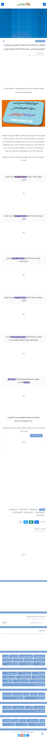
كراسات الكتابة (39, 711)
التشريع (15, 720)
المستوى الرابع (29, 512)
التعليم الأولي (40, 673)
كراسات (8, 707)
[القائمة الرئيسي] (44, 4)
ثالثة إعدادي (17, 694)
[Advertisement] (23, 23)
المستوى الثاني (13, 509)
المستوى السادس (18, 512)
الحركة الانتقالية (39, 724)
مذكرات (41, 664)
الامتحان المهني (33, 720)
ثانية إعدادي (40, 698)
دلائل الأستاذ (18, 660)
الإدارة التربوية (40, 656)
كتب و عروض (19, 707)
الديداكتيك (14, 656)
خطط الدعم (28, 660)
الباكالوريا (34, 694)
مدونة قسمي (16, 732)
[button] (36, 522)
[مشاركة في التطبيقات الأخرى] (20, 522)
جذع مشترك (18, 698)
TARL (26, 694)
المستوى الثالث (23, 509)
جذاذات (9, 681)
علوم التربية (7, 660)
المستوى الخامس (39, 512)
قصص (30, 707)
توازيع (6, 656)
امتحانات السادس (22, 681)
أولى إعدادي (7, 694)
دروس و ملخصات (39, 684)
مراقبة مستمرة (40, 515)
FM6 (42, 720)
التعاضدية (7, 720)
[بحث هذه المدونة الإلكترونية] (26, 622)
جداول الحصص (39, 660)
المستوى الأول (40, 41)
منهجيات (28, 664)
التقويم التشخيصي (26, 656)
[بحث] (2, 4)
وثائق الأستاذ (13, 664)
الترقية (23, 720)
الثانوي (42, 694)
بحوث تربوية (40, 707)
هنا (23, 193)
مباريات (24, 724)
